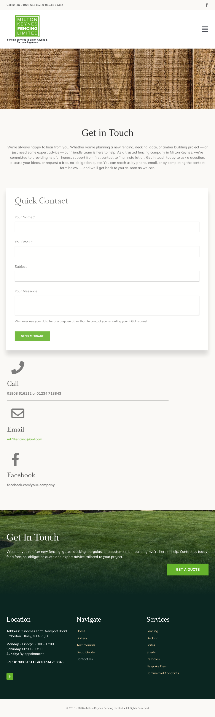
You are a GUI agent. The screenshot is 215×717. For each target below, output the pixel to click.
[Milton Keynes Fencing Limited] (28, 16)
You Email (22, 242)
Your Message (24, 291)
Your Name (23, 217)
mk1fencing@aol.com (26, 439)
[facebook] (207, 5)
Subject (19, 266)
